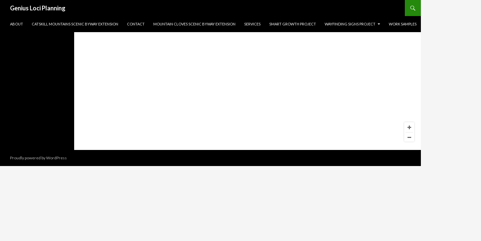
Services (252, 24)
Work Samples (403, 24)
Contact (136, 24)
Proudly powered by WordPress (38, 157)
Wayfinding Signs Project (350, 24)
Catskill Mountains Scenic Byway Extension (75, 24)
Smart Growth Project (292, 24)
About (16, 24)
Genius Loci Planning (37, 8)
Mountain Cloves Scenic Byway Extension (194, 24)
